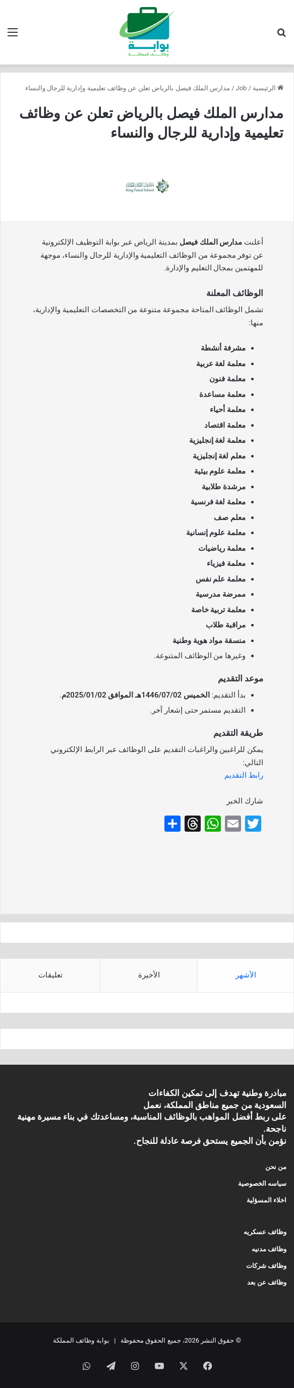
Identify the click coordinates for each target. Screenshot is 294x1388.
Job (241, 88)
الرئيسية (268, 88)
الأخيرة (149, 974)
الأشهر (246, 974)
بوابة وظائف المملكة (81, 1340)
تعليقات (50, 974)
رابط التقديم (243, 775)
